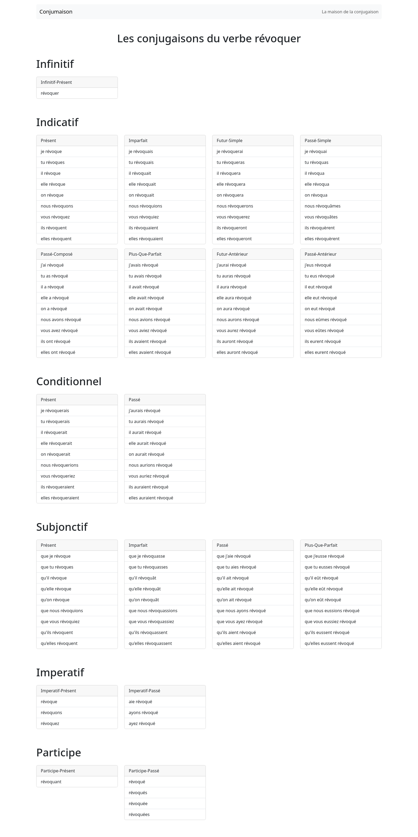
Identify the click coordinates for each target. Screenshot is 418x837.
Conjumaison (56, 11)
